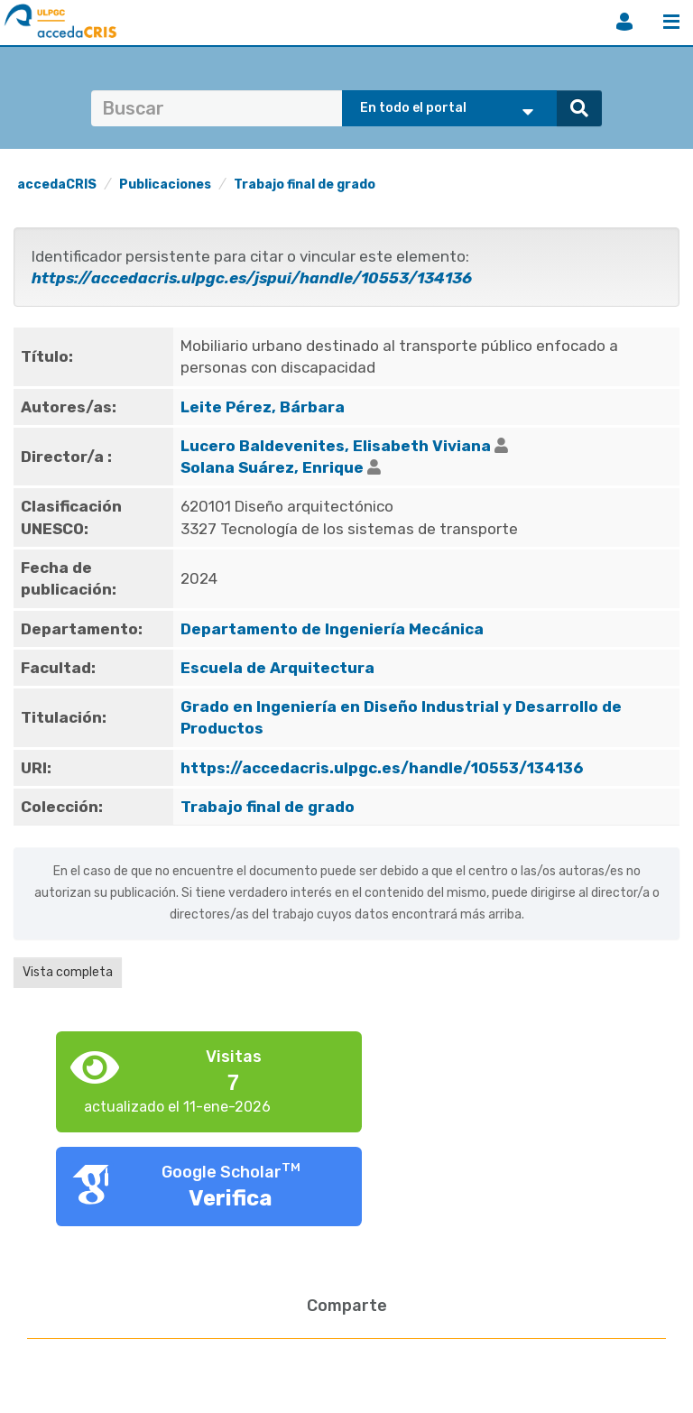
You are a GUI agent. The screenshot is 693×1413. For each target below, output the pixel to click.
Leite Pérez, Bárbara (262, 407)
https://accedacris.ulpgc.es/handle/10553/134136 (381, 768)
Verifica (231, 1198)
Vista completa (68, 972)
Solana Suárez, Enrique (272, 467)
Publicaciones (165, 184)
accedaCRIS (57, 184)
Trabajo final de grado (304, 184)
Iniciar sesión (624, 21)
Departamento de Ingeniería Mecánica (332, 629)
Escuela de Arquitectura (277, 668)
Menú (671, 21)
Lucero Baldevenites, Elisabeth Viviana (335, 446)
